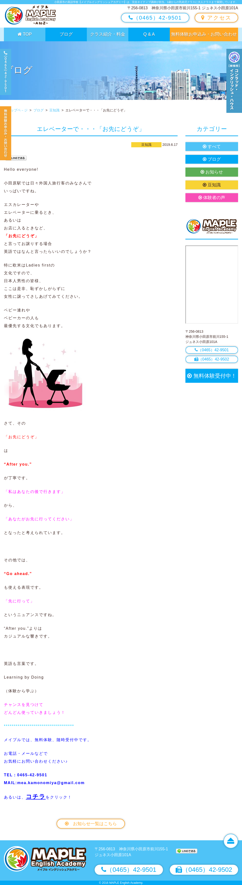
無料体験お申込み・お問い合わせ (204, 34)
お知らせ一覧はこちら (91, 823)
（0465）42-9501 (155, 18)
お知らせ (212, 172)
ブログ (66, 34)
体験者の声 (211, 197)
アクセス (216, 18)
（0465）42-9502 (211, 359)
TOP (25, 34)
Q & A (149, 34)
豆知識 (212, 184)
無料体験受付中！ (211, 376)
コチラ (36, 796)
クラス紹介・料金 (107, 34)
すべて (212, 146)
